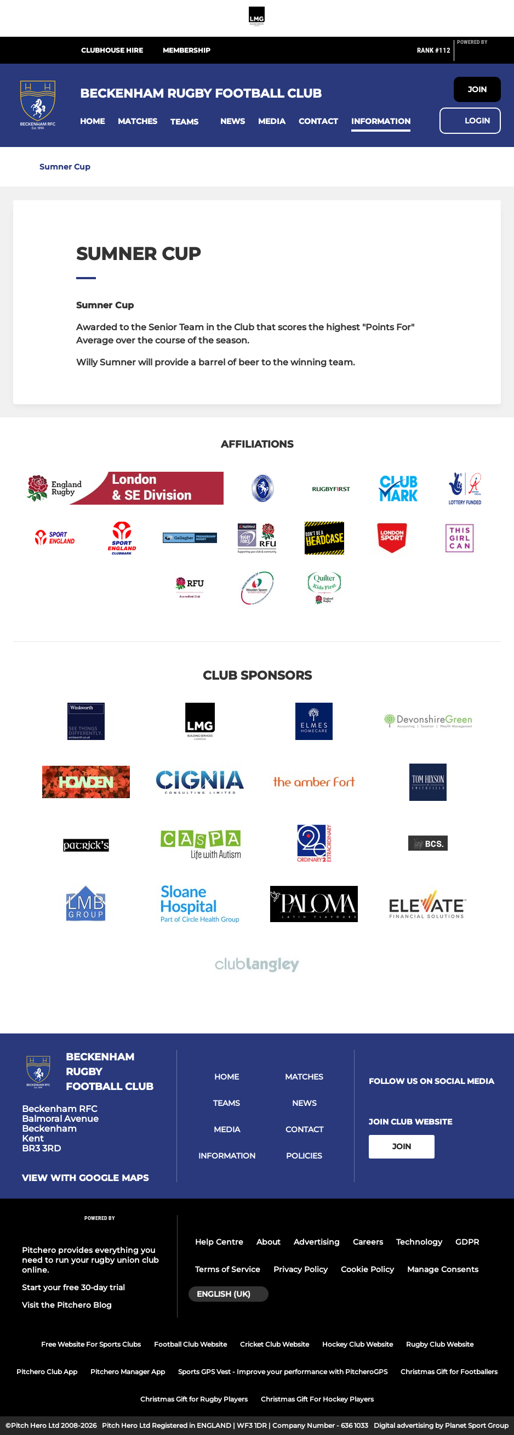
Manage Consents (442, 1269)
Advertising (317, 1242)
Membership (186, 50)
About (268, 1242)
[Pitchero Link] (479, 54)
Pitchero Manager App (127, 1372)
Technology (419, 1242)
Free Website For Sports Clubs (91, 1344)
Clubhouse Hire (112, 50)
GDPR (467, 1242)
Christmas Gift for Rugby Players (194, 1399)
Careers (368, 1242)
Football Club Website (190, 1344)
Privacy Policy (300, 1269)
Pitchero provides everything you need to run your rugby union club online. (90, 1260)
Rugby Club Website (439, 1344)
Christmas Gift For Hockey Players (317, 1399)
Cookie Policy (367, 1269)
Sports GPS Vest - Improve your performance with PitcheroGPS (282, 1372)
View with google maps (85, 1178)
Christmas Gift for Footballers (449, 1372)
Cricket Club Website (274, 1344)
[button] (92, 121)
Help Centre (219, 1242)
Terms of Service (227, 1269)
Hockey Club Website (357, 1344)
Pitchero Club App (46, 1372)
